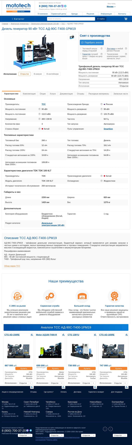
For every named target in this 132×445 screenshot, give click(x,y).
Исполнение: (11, 383)
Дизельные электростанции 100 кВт (53, 224)
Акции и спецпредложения (10, 392)
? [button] (101, 48)
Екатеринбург (118, 403)
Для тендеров (119, 392)
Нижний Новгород (32, 412)
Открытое (25, 74)
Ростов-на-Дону (75, 412)
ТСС (44, 104)
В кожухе (40, 74)
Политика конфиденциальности (47, 438)
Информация (106, 14)
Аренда (74, 14)
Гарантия (86, 54)
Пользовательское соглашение (71, 438)
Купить (24, 369)
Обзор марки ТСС (12, 266)
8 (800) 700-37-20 (50, 6)
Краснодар (72, 403)
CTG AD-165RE (106, 335)
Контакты (122, 14)
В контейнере (56, 74)
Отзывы (34, 391)
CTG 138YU (73, 335)
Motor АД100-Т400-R (45, 335)
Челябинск (50, 403)
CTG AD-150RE (11, 335)
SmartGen (108, 129)
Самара (49, 412)
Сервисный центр (58, 14)
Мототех (18, 8)
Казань (5, 412)
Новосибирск (95, 403)
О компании (43, 14)
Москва (5, 403)
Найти (101, 19)
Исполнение (10, 74)
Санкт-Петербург (31, 403)
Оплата (65, 391)
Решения (90, 14)
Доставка (111, 49)
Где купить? (48, 392)
